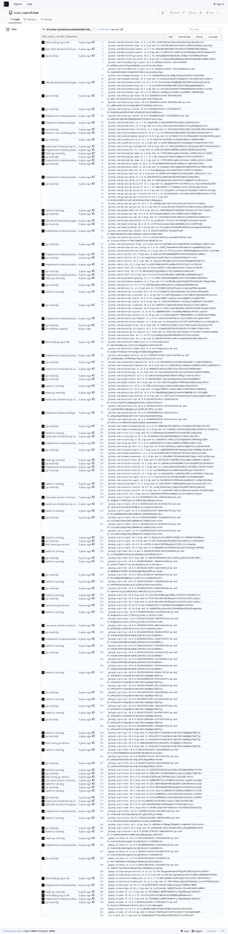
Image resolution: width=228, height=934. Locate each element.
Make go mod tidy (55, 153)
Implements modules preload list (63, 115)
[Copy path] (122, 29)
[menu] (184, 931)
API (223, 931)
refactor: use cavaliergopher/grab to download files (73, 132)
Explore (18, 4)
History (199, 36)
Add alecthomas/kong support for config (68, 82)
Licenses (211, 931)
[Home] (6, 4)
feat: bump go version (57, 544)
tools (17, 12)
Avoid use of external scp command (65, 146)
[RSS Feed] (163, 12)
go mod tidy (52, 55)
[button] (93, 42)
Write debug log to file (58, 42)
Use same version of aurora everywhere (67, 497)
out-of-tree (31, 12)
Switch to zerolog (55, 210)
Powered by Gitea (12, 931)
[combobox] (205, 29)
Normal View (184, 36)
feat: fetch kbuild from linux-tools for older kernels (73, 49)
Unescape (213, 36)
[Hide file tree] (7, 29)
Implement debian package (60, 122)
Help (29, 4)
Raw (171, 36)
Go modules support (57, 328)
